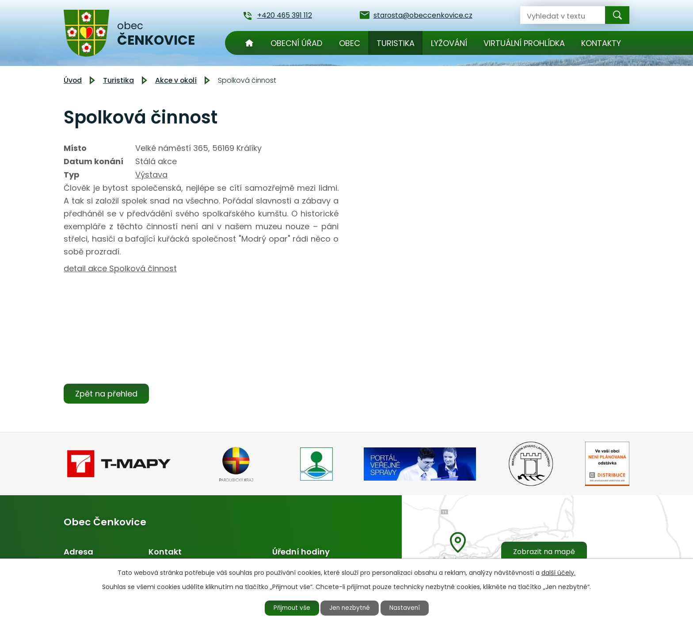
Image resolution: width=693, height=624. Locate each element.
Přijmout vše (290, 607)
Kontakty (601, 43)
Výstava (151, 174)
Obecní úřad (296, 43)
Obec (349, 43)
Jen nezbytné (350, 607)
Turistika (396, 43)
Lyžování (449, 43)
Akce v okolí (176, 80)
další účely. (558, 572)
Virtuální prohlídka (524, 43)
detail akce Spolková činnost (120, 268)
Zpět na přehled (107, 393)
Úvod (249, 43)
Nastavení (407, 607)
